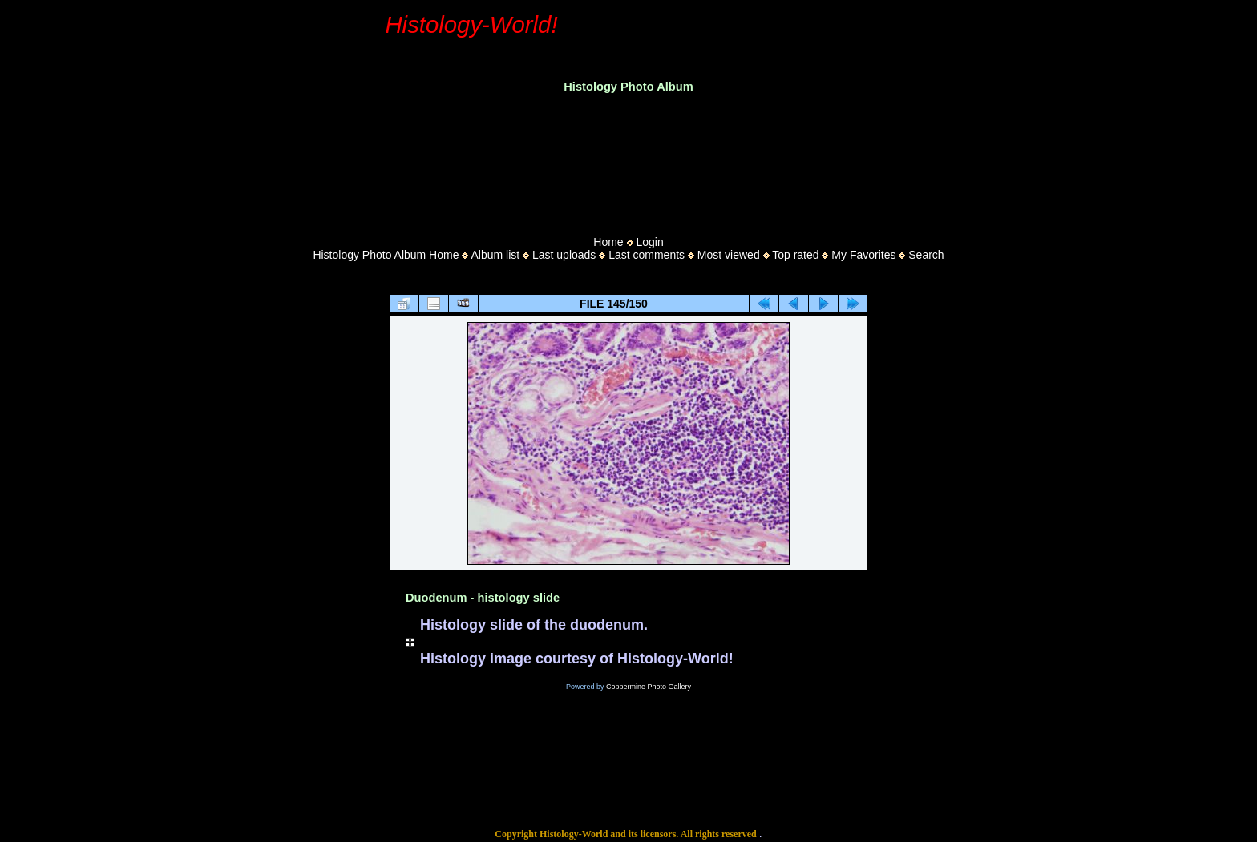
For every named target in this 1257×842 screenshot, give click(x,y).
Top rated (795, 254)
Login (649, 242)
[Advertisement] (628, 159)
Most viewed (728, 254)
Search (926, 254)
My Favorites (863, 254)
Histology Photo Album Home (386, 254)
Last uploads (564, 254)
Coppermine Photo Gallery (648, 687)
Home (608, 242)
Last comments (646, 254)
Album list (495, 254)
